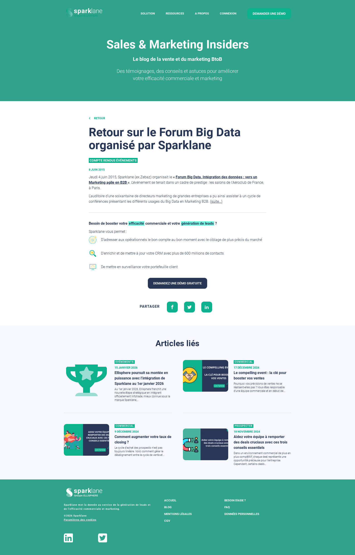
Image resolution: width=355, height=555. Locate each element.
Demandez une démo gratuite (177, 283)
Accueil (170, 500)
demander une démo (269, 13)
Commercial (244, 361)
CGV (167, 520)
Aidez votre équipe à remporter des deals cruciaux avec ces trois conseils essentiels (260, 442)
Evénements (124, 361)
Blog (168, 507)
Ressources (175, 13)
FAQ (227, 507)
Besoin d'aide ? (235, 500)
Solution (148, 13)
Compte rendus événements (113, 160)
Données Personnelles (241, 514)
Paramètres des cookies (80, 519)
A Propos (202, 13)
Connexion (228, 13)
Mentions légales (178, 514)
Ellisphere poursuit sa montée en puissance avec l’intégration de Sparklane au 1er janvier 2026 (141, 378)
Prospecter (243, 425)
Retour (97, 118)
